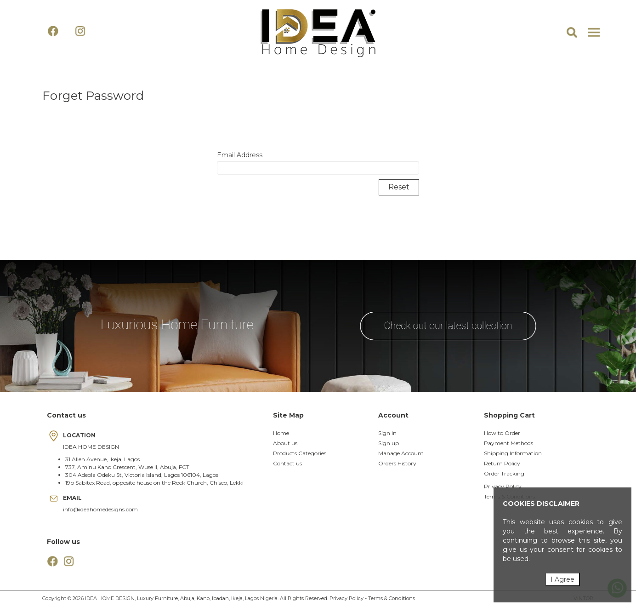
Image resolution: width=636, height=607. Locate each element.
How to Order (502, 432)
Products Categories (299, 453)
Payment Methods (508, 443)
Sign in (387, 432)
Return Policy (502, 463)
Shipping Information (513, 453)
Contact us (287, 463)
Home (281, 432)
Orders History (397, 463)
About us (285, 443)
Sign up (388, 443)
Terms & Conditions (391, 598)
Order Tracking (504, 473)
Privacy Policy (503, 486)
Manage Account (401, 453)
